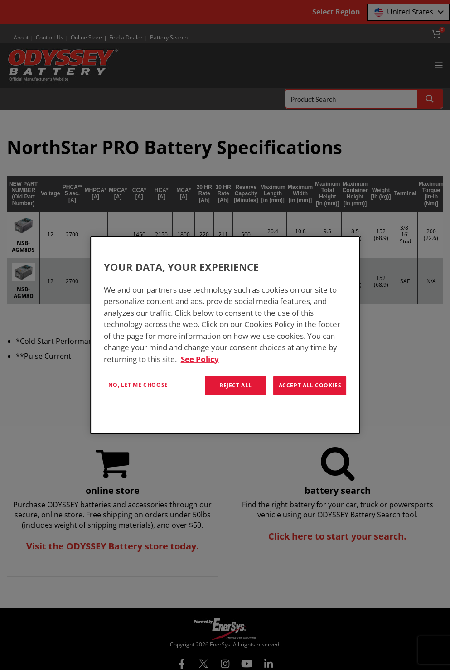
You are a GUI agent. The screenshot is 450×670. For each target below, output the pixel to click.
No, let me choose (138, 385)
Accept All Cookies (310, 385)
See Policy (200, 358)
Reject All (235, 385)
